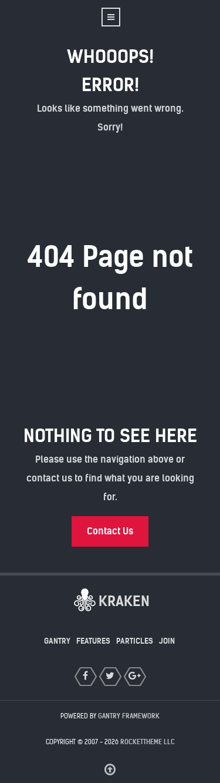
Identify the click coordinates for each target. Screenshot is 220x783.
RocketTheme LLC (147, 742)
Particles (134, 641)
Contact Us (110, 531)
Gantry (57, 641)
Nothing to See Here (110, 436)
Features (93, 641)
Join (167, 641)
